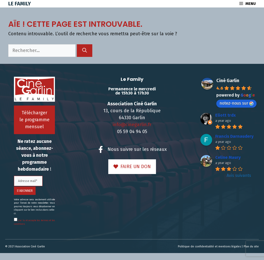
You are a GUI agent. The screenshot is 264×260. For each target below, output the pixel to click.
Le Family (19, 4)
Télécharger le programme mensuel (34, 119)
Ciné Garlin (227, 80)
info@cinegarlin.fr (132, 124)
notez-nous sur (236, 103)
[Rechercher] (84, 50)
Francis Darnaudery (234, 136)
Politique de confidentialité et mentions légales (209, 246)
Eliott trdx (225, 115)
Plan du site (251, 246)
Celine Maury (228, 157)
